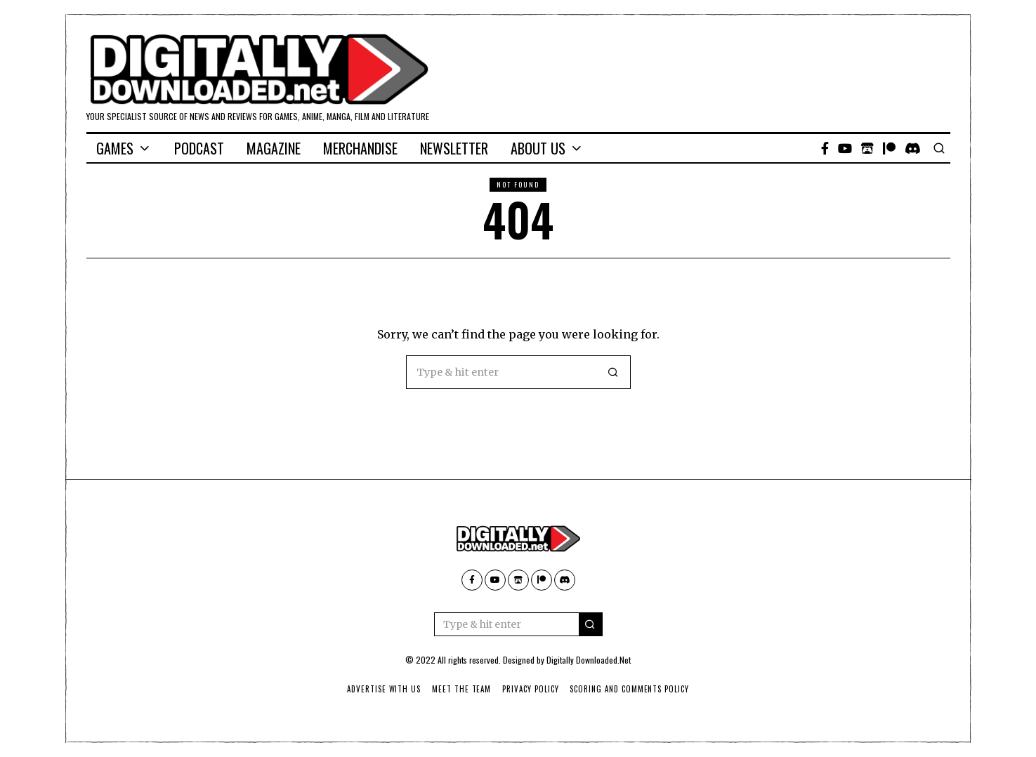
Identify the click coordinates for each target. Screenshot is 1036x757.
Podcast (199, 148)
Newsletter (454, 148)
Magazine (274, 148)
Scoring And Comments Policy (630, 689)
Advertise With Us (383, 689)
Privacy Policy (530, 689)
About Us (538, 148)
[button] (614, 372)
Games (114, 148)
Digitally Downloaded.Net (588, 660)
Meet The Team (461, 689)
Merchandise (360, 148)
